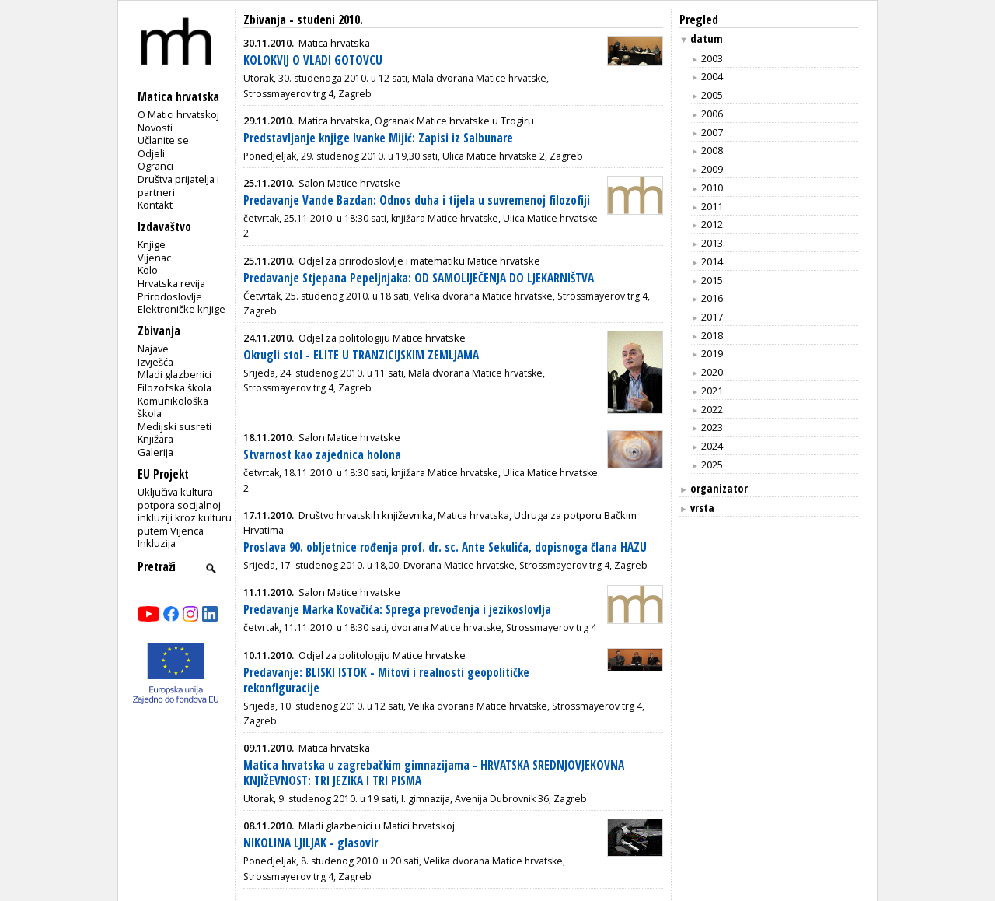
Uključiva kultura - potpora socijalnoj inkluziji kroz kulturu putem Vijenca (185, 511)
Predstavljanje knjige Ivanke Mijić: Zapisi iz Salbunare (378, 138)
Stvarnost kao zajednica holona (322, 455)
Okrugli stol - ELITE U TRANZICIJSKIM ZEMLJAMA (361, 355)
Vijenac (154, 258)
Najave (153, 349)
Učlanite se (163, 140)
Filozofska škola (174, 387)
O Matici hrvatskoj (178, 114)
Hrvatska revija (171, 283)
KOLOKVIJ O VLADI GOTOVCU (312, 60)
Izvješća (155, 362)
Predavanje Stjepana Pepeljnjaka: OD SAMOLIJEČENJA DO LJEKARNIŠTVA (418, 278)
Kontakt (155, 205)
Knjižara (155, 439)
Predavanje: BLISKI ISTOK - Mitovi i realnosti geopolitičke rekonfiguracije (386, 680)
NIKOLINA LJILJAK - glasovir (310, 843)
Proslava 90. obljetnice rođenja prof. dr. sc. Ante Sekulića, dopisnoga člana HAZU (445, 547)
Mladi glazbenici (174, 374)
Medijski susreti (174, 426)
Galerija (155, 452)
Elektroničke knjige (181, 309)
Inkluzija (157, 543)
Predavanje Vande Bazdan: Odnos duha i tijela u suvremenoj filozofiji (416, 200)
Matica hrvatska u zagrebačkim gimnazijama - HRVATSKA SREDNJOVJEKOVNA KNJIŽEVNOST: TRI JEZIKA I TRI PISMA (433, 773)
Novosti (155, 128)
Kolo (148, 270)
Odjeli (151, 153)
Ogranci (155, 166)
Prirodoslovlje (170, 296)
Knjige (152, 244)
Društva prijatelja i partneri (178, 185)
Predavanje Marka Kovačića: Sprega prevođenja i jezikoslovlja (397, 609)
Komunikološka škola (173, 407)
